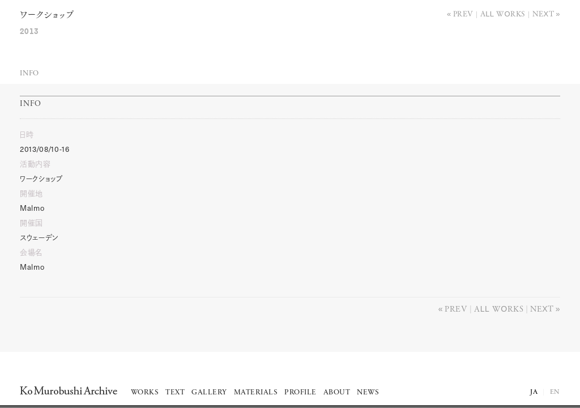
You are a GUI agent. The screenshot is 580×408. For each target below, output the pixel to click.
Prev (463, 13)
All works (503, 13)
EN (555, 392)
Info (29, 73)
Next (543, 13)
